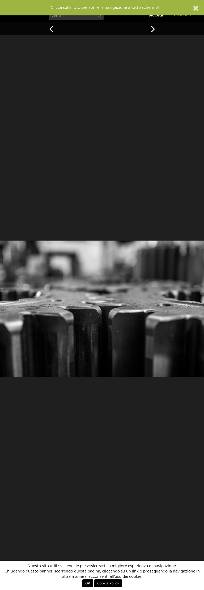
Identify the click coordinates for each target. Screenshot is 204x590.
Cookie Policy (108, 583)
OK (87, 583)
